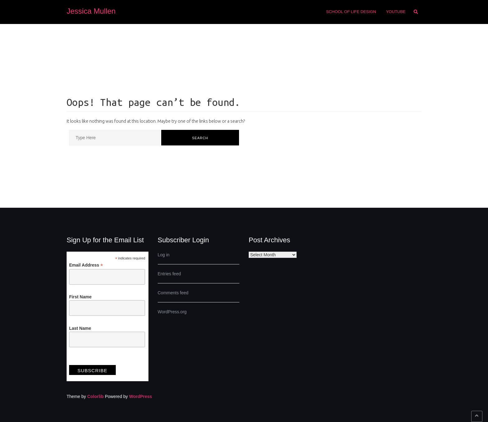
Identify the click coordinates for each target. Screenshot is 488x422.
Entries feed (169, 273)
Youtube (396, 11)
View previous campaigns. (94, 359)
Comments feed (173, 292)
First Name (80, 296)
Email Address (86, 265)
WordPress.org (172, 311)
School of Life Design (351, 11)
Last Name (80, 328)
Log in (164, 254)
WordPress (140, 396)
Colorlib (95, 396)
